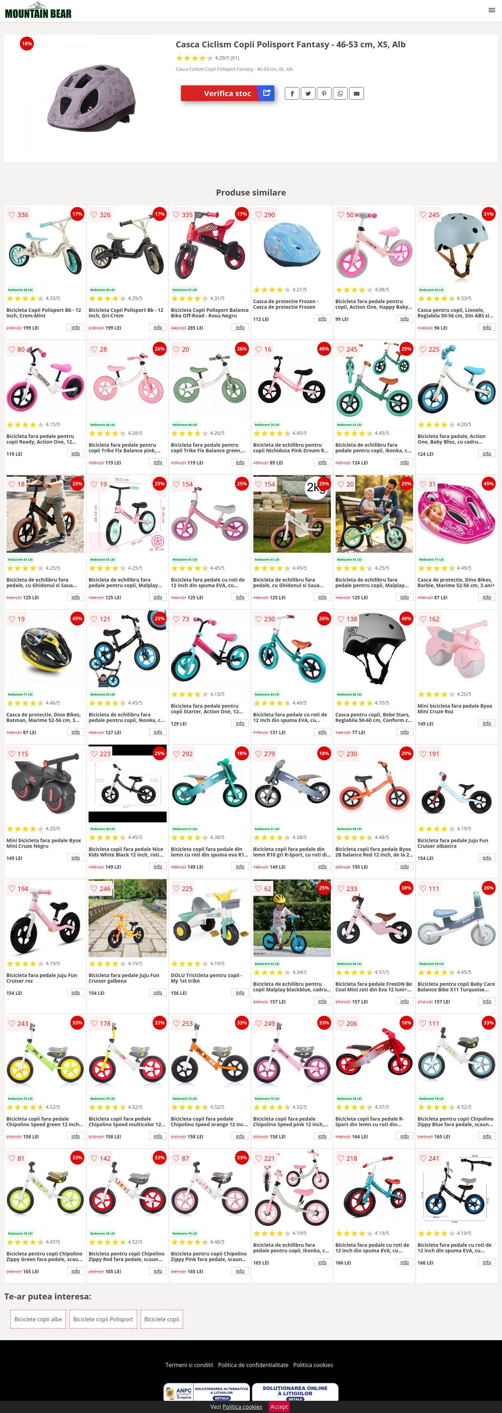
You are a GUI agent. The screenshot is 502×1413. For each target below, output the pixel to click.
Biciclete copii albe (38, 1319)
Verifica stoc (239, 93)
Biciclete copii (162, 1319)
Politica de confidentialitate (253, 1365)
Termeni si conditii (189, 1365)
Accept (279, 1407)
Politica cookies (313, 1365)
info (75, 327)
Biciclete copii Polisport (103, 1319)
